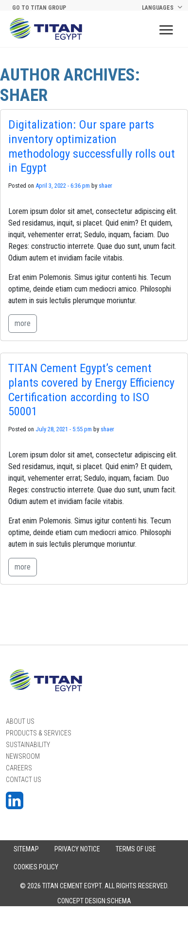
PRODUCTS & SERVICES (38, 733)
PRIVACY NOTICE (77, 849)
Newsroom (23, 756)
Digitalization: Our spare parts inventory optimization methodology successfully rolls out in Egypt (91, 146)
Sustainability (28, 745)
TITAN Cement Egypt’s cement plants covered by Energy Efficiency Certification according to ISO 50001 (91, 389)
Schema (119, 901)
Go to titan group (39, 7)
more (23, 323)
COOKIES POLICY (36, 867)
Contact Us (23, 779)
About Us (20, 721)
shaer (105, 185)
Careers (19, 768)
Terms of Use (136, 849)
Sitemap (26, 849)
